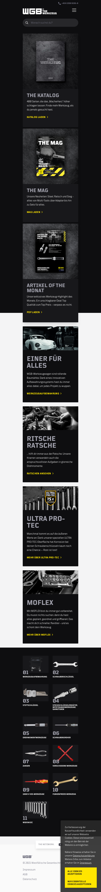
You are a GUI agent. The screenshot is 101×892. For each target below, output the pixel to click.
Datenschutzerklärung (84, 855)
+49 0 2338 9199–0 (68, 3)
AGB (25, 874)
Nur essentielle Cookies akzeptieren (79, 882)
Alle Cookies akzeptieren (75, 872)
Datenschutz (30, 879)
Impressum (29, 869)
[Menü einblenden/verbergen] (74, 10)
